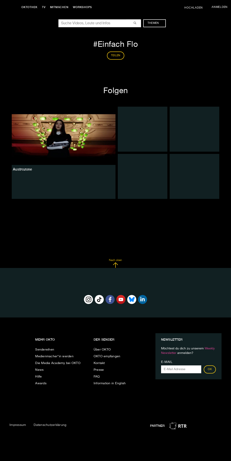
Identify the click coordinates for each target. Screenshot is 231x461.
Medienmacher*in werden (54, 356)
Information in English (110, 383)
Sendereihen (44, 349)
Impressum (17, 425)
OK (210, 369)
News (39, 369)
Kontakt (99, 363)
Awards (40, 383)
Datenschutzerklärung (50, 425)
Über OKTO (102, 349)
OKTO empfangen (107, 356)
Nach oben (115, 263)
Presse (99, 369)
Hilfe (38, 376)
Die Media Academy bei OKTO (58, 363)
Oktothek (29, 7)
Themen (156, 23)
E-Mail (167, 362)
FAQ (97, 376)
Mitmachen (59, 7)
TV (44, 7)
